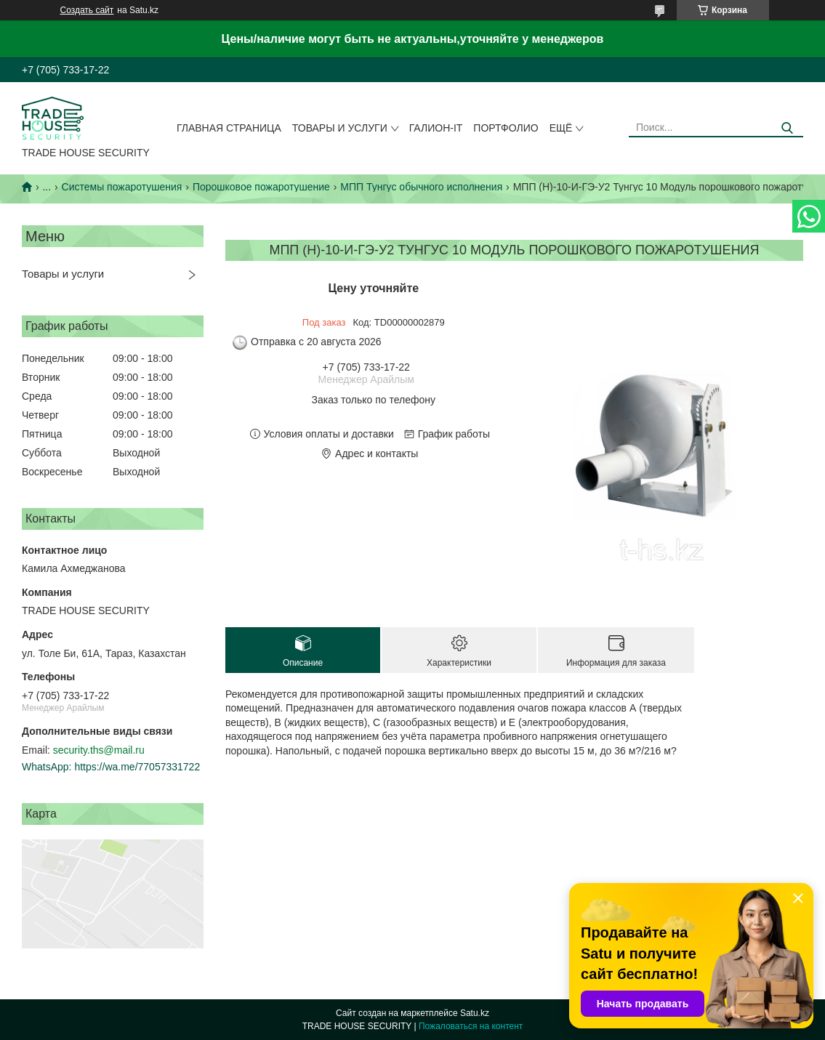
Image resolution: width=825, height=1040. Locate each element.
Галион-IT (436, 128)
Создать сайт (87, 10)
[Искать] (786, 128)
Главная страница (229, 128)
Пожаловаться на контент (471, 1026)
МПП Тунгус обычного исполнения (421, 187)
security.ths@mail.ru (99, 750)
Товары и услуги (339, 128)
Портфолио (505, 128)
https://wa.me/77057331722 (137, 767)
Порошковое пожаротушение (261, 187)
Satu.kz (474, 1013)
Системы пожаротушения (122, 187)
